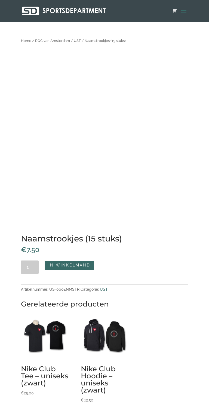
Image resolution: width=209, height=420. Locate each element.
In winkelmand (69, 265)
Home (26, 41)
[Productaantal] (30, 267)
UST (77, 41)
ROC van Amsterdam (52, 41)
